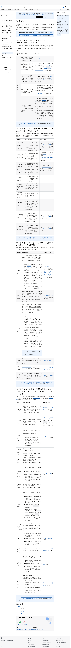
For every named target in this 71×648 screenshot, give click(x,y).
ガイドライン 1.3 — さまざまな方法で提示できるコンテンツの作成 (62, 26)
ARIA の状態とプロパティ (7, 69)
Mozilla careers (31, 644)
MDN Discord (45, 646)
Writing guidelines (45, 644)
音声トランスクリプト (46, 144)
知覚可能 (4, 53)
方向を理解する (47, 360)
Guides (57, 644)
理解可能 (22, 611)
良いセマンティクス (48, 271)
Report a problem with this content (36, 629)
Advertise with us (31, 646)
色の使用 (45, 407)
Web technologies (59, 640)
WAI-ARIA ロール (5, 72)
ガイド (2, 18)
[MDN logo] (3, 638)
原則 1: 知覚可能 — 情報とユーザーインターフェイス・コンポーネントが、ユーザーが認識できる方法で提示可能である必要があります (36, 34)
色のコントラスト (36, 398)
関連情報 (59, 34)
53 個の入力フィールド (26, 367)
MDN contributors (41, 627)
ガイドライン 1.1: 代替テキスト (27, 123)
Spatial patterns (5, 38)
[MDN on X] (5, 647)
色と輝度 (3, 40)
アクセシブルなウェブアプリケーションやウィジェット (7, 26)
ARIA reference (4, 67)
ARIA (2, 62)
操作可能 (22, 609)
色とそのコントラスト (47, 473)
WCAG (19, 606)
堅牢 (21, 613)
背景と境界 (44, 100)
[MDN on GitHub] (1, 647)
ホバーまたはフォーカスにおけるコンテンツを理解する (48, 584)
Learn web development (61, 642)
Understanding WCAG (6, 46)
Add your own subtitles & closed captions (46, 156)
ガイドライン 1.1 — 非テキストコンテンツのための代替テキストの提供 (63, 17)
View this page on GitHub (22, 629)
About (29, 640)
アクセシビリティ (4, 15)
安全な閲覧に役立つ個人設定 (7, 23)
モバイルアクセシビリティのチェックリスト (7, 33)
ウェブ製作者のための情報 (7, 20)
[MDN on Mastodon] (7, 647)
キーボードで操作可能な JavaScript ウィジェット (7, 29)
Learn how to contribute (22, 624)
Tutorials (58, 646)
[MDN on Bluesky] (3, 647)
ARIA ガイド (4, 64)
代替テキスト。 (38, 58)
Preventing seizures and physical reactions (7, 43)
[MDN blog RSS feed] (9, 647)
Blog (55, 7)
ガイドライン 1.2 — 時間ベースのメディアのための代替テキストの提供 (62, 21)
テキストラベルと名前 (6, 57)
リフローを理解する (47, 538)
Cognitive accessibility (6, 36)
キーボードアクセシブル (7, 48)
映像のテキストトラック (47, 79)
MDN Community (45, 640)
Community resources (46, 642)
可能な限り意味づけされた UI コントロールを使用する (48, 274)
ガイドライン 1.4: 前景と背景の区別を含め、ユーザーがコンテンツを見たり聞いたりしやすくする (62, 31)
